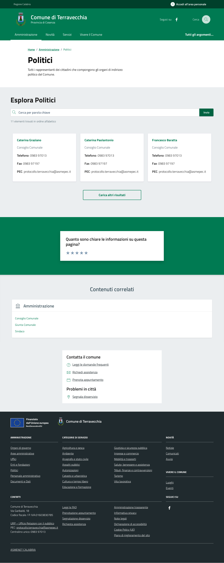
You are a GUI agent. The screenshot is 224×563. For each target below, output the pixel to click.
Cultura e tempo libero (75, 481)
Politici (14, 470)
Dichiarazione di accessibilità (130, 524)
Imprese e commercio (126, 453)
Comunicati (172, 453)
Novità (50, 34)
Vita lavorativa (122, 481)
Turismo (118, 476)
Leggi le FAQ (69, 507)
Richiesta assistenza (74, 524)
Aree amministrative (22, 453)
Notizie (170, 448)
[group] (34, 321)
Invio (206, 112)
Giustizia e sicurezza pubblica (130, 448)
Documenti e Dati (20, 481)
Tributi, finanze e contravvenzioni (133, 470)
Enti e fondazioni (20, 465)
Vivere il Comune (91, 34)
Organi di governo (20, 448)
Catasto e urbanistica (74, 476)
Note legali (120, 519)
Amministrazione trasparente (131, 507)
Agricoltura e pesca (73, 448)
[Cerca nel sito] (206, 19)
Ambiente (68, 453)
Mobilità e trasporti (125, 459)
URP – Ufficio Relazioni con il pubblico (32, 523)
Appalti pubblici (71, 465)
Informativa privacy (125, 513)
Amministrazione (26, 34)
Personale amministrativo (25, 476)
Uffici (13, 459)
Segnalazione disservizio (76, 519)
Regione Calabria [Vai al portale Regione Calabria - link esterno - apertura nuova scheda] (22, 4)
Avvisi (169, 459)
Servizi (67, 34)
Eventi (169, 488)
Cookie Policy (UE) (124, 530)
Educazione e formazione (76, 487)
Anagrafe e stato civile (75, 459)
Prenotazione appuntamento (79, 513)
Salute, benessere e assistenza (132, 465)
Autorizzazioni (70, 470)
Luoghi (170, 482)
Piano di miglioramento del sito (132, 535)
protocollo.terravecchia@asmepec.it (37, 528)
